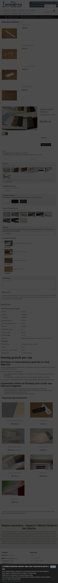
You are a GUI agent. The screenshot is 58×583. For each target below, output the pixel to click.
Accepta (53, 566)
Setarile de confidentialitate (11, 581)
